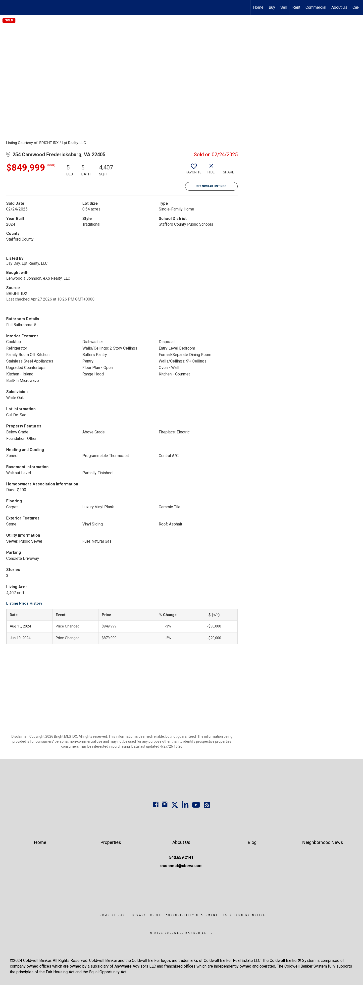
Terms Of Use (111, 915)
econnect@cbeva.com (181, 865)
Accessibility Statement (192, 915)
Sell (283, 7)
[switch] (194, 170)
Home (258, 7)
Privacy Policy (145, 915)
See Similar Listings (211, 186)
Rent (296, 7)
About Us (339, 7)
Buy (272, 7)
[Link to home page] (6, 7)
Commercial (316, 7)
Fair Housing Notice (244, 915)
